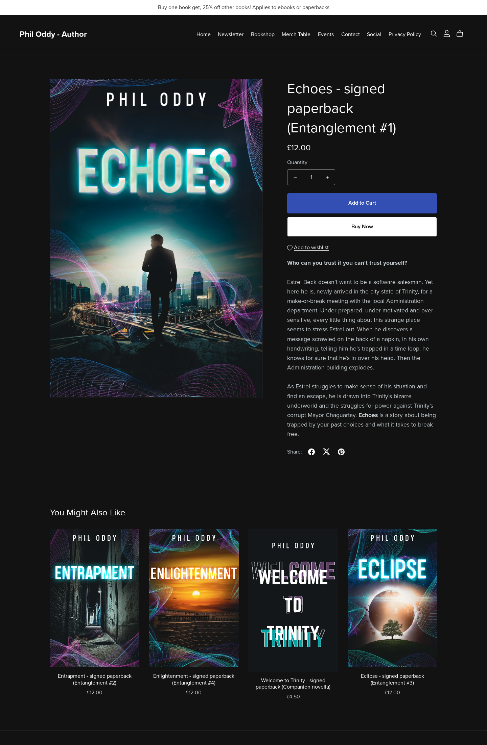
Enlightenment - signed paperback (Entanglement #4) (193, 679)
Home (203, 34)
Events (326, 34)
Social (374, 34)
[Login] (447, 33)
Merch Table (296, 34)
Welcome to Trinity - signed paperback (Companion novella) (293, 683)
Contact (350, 34)
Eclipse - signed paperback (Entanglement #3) (392, 679)
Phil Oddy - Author (53, 34)
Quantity (297, 162)
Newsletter (231, 34)
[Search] (434, 33)
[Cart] (462, 33)
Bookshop (263, 34)
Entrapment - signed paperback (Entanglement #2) (95, 679)
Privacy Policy (405, 34)
